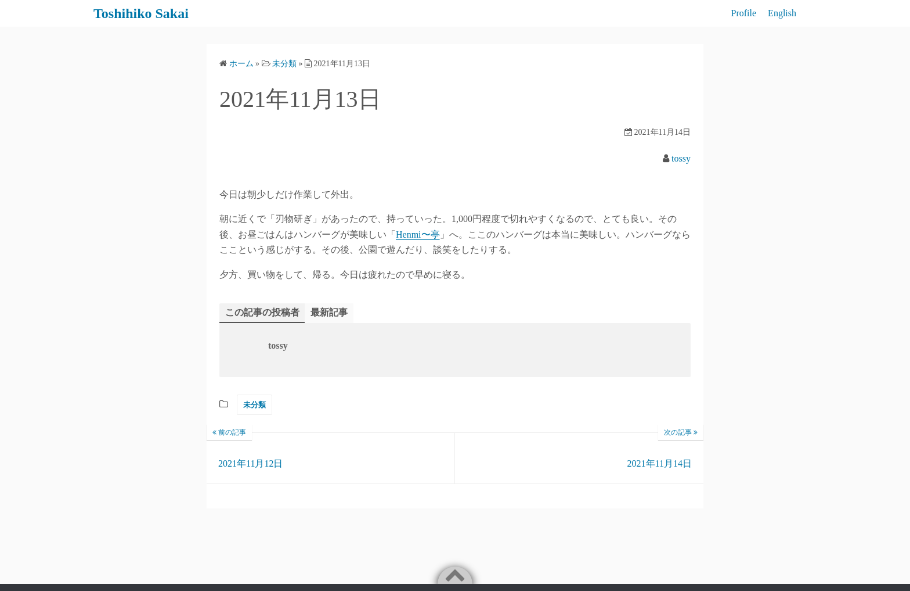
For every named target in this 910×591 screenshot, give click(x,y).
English (782, 13)
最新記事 (329, 312)
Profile (744, 13)
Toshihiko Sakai (141, 13)
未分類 (254, 404)
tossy (681, 158)
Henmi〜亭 (418, 234)
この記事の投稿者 (262, 312)
